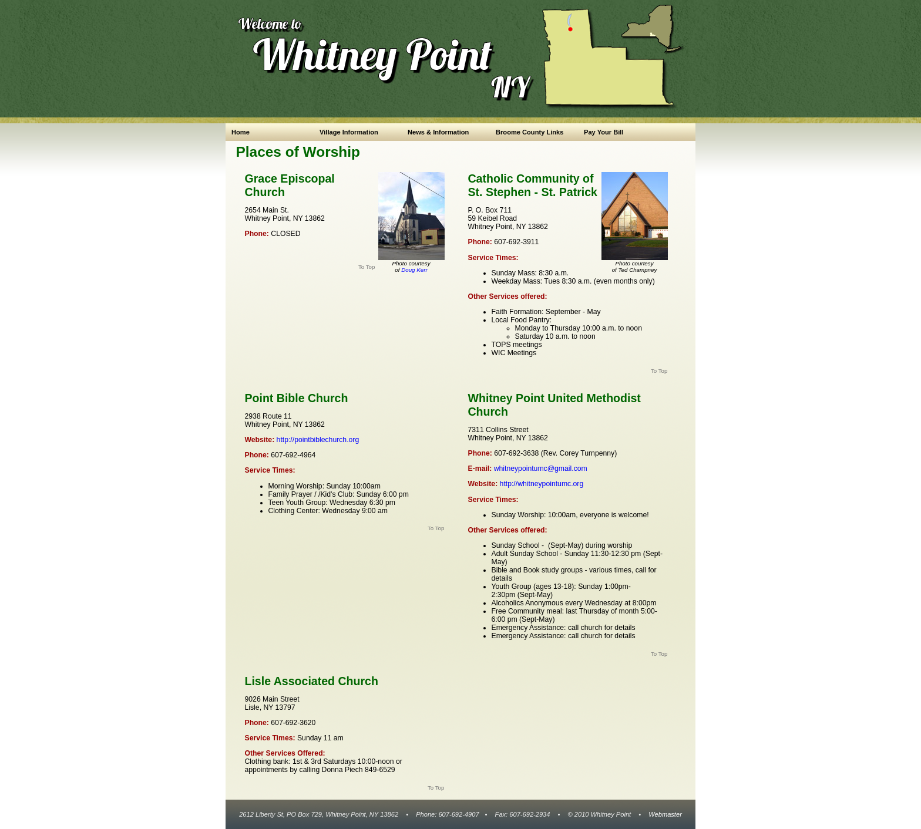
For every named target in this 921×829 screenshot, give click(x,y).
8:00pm (645, 603)
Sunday (504, 515)
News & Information (438, 132)
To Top (366, 267)
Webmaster (665, 814)
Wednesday (603, 603)
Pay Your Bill (604, 132)
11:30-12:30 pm (616, 554)
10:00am (562, 515)
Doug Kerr (414, 270)
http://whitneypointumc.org (540, 484)
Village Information (349, 132)
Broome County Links (529, 132)
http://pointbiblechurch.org (316, 440)
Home (240, 132)
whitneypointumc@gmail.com (540, 468)
